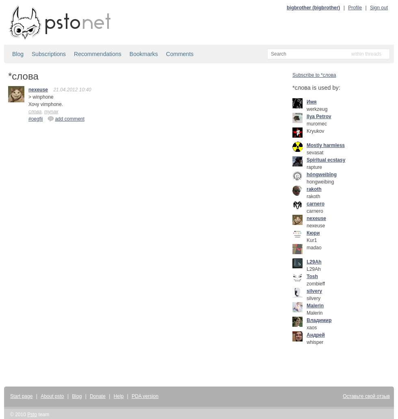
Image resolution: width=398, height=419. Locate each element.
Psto (32, 414)
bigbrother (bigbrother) (313, 8)
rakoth (314, 189)
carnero (315, 204)
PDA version (145, 396)
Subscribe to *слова (314, 75)
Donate (98, 396)
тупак (51, 111)
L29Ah (314, 262)
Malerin (315, 306)
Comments (180, 54)
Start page (21, 396)
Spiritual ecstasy (326, 160)
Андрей (316, 335)
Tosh (312, 276)
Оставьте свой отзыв (366, 396)
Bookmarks (144, 54)
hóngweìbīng (322, 174)
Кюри (313, 233)
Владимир (319, 320)
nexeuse (38, 90)
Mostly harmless (326, 145)
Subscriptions (49, 54)
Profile (355, 8)
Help (119, 396)
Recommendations (97, 54)
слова (34, 111)
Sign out (379, 8)
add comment (66, 118)
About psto (52, 396)
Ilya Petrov (319, 116)
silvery (314, 291)
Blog (18, 54)
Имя (312, 102)
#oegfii (35, 119)
